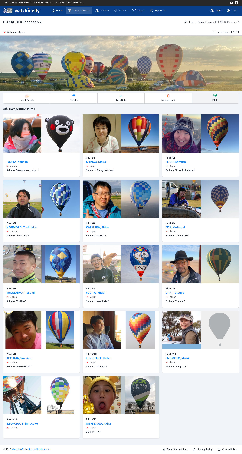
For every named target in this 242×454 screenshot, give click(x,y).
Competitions (77, 10)
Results (74, 97)
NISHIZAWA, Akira (98, 423)
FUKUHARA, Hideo (98, 358)
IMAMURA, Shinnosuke (22, 423)
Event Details (27, 97)
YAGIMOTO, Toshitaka (21, 227)
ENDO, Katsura (176, 161)
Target (138, 10)
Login (232, 10)
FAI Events (59, 3)
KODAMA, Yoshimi (18, 358)
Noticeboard (168, 97)
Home (57, 10)
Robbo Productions (39, 449)
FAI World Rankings (42, 3)
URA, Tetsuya (175, 292)
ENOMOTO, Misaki (178, 358)
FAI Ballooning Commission (16, 3)
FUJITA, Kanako (17, 161)
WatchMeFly (18, 449)
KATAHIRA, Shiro (97, 227)
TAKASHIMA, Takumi (20, 292)
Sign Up (216, 10)
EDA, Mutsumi (175, 227)
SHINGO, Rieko (96, 161)
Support (157, 10)
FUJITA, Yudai (95, 292)
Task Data (121, 97)
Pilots (101, 10)
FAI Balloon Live (75, 3)
